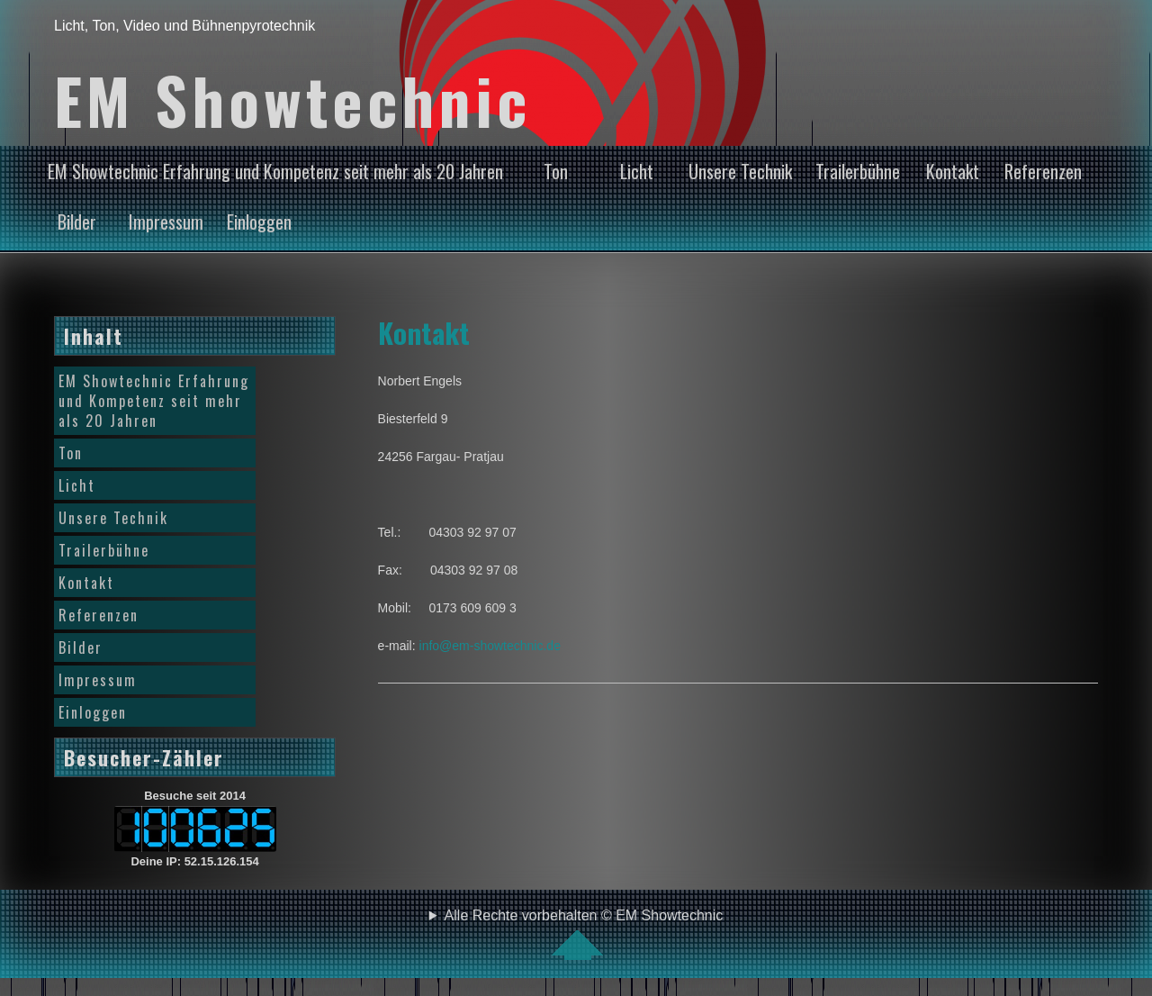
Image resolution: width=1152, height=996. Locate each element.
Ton (556, 171)
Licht (636, 171)
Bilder (77, 221)
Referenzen (1043, 171)
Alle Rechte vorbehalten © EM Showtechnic (584, 934)
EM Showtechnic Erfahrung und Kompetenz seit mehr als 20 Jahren (275, 171)
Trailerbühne (857, 171)
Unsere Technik (740, 171)
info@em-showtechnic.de (490, 645)
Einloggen (259, 221)
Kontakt (952, 171)
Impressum (166, 221)
